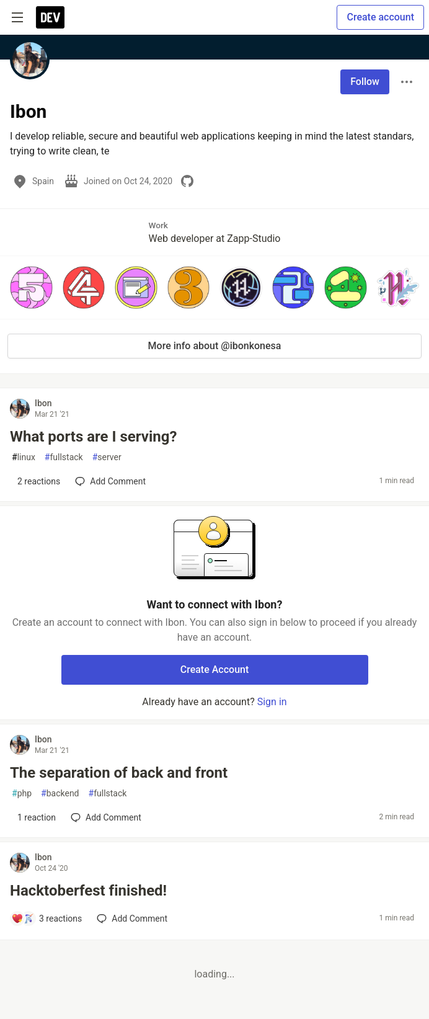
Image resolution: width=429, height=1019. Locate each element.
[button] (31, 287)
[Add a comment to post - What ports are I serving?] (36, 481)
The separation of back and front (119, 772)
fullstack (64, 457)
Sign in (272, 702)
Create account (380, 17)
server (107, 457)
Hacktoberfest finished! (88, 890)
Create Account (214, 669)
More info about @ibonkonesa (214, 346)
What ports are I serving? (93, 436)
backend (60, 793)
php (22, 793)
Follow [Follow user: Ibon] (364, 81)
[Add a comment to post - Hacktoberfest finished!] (46, 918)
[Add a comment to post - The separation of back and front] (33, 817)
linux (23, 457)
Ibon (43, 403)
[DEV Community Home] (50, 17)
